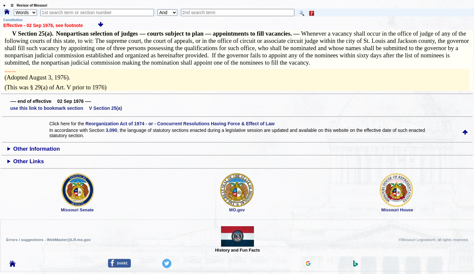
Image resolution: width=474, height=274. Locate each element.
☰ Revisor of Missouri (27, 5)
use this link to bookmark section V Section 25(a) (66, 108)
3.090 (111, 130)
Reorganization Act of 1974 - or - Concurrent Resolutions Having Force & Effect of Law (180, 123)
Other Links (28, 161)
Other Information (36, 149)
